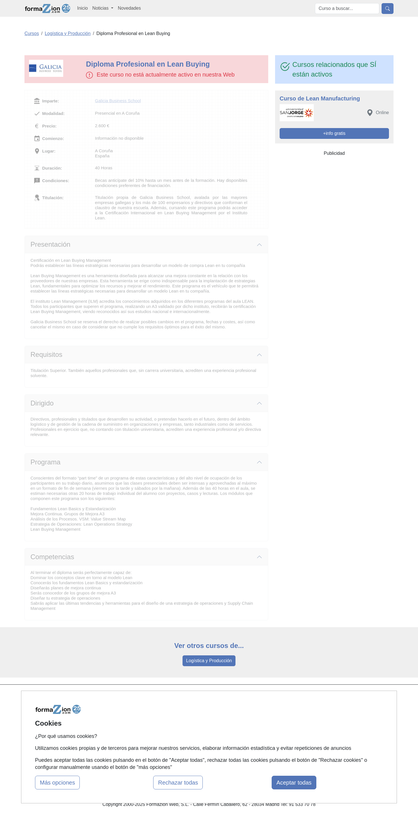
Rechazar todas (178, 782)
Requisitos (46, 354)
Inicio (82, 8)
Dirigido (42, 403)
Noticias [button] (101, 8)
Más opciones (57, 782)
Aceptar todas (294, 782)
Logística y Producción (209, 660)
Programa (45, 462)
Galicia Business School (118, 100)
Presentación (50, 244)
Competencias (52, 557)
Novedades (129, 8)
